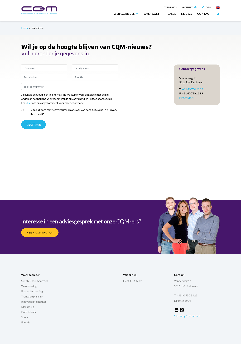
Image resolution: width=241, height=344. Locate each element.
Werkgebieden (126, 13)
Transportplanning (32, 296)
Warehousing (29, 286)
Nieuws (186, 13)
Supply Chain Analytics (34, 280)
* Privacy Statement (187, 316)
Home (25, 28)
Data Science (29, 312)
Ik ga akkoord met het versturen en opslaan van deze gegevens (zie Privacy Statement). (73, 112)
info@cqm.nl (186, 97)
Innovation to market (33, 301)
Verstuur (33, 124)
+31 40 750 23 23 (192, 89)
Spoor (24, 317)
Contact (204, 13)
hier (29, 102)
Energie (25, 322)
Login (206, 7)
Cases (171, 13)
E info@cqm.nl (182, 300)
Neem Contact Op (39, 232)
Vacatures (189, 7)
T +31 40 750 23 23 (185, 295)
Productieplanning (32, 291)
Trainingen (170, 7)
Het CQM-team (132, 280)
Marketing (27, 306)
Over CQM (153, 13)
